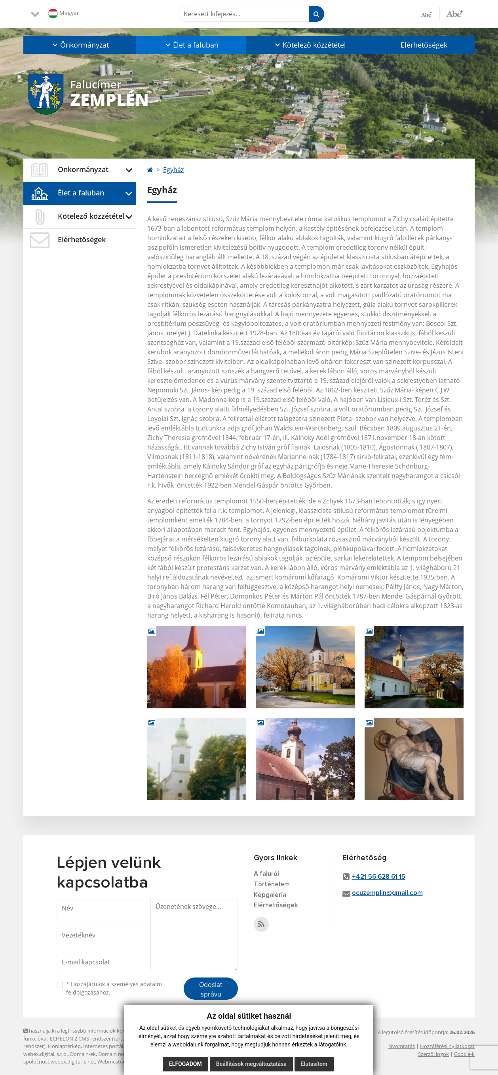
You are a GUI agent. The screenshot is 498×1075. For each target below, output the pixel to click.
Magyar (63, 13)
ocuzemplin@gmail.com (387, 893)
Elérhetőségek (424, 45)
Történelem (272, 884)
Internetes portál (103, 1046)
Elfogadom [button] (185, 1064)
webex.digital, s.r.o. (45, 1054)
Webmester (111, 1061)
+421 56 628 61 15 (378, 877)
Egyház (173, 169)
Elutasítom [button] (314, 1064)
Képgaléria (270, 895)
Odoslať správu (210, 989)
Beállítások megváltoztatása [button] (251, 1064)
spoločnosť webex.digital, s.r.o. (59, 1061)
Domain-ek (83, 1054)
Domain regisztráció (121, 1054)
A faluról (266, 874)
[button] (79, 45)
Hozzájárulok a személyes (114, 988)
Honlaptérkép (64, 1046)
